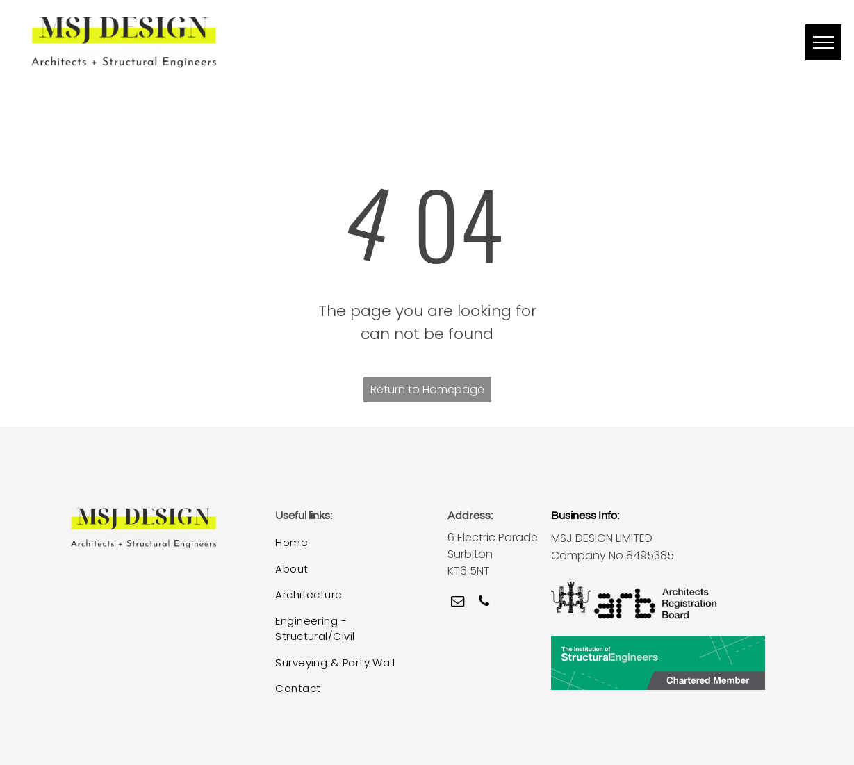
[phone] (484, 603)
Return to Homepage (427, 389)
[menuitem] (344, 543)
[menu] (823, 42)
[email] (457, 603)
